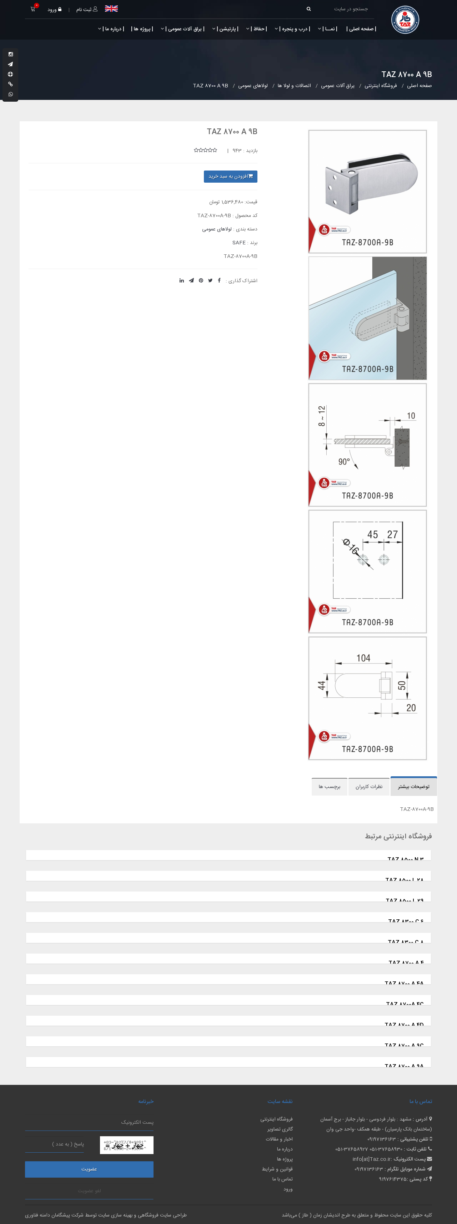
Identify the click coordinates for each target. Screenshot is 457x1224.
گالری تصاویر (280, 1129)
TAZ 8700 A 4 (406, 963)
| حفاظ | (256, 29)
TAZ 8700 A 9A (404, 1066)
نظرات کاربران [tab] (369, 787)
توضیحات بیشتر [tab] (414, 787)
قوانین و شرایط (277, 1169)
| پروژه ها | (141, 29)
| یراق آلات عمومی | (183, 29)
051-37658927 (351, 1149)
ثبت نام (87, 10)
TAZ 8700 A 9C (404, 1046)
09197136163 (381, 1139)
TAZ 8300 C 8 (406, 942)
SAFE (239, 243)
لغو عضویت (89, 1191)
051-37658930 (386, 1149)
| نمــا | (327, 29)
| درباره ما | (111, 29)
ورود (54, 10)
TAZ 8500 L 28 (404, 880)
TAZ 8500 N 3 (405, 859)
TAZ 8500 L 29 (405, 901)
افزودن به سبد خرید (231, 176)
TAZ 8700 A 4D (404, 1025)
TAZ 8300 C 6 (406, 922)
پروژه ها (285, 1159)
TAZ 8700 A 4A (404, 984)
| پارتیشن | (225, 29)
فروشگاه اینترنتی (276, 1119)
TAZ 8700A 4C (405, 1004)
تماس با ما (282, 1179)
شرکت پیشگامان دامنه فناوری (54, 1215)
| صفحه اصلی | (360, 29)
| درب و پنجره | (292, 29)
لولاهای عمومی (217, 229)
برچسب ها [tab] (329, 787)
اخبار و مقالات (279, 1139)
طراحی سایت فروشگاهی (161, 1215)
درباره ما (285, 1149)
